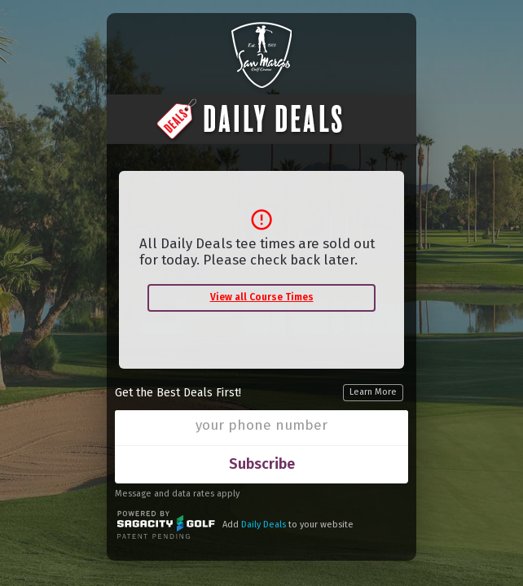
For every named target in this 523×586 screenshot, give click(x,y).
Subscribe (262, 464)
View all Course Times (262, 297)
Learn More (373, 392)
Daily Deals (263, 524)
